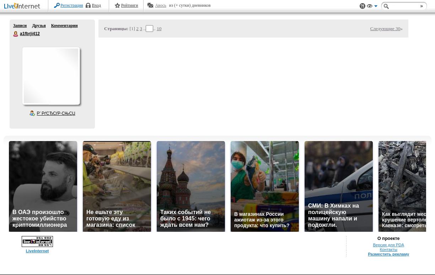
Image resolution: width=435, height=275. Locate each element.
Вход (96, 5)
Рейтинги (129, 5)
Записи (20, 25)
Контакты (388, 249)
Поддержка (362, 6)
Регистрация (71, 5)
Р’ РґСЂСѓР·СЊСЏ (56, 113)
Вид (372, 7)
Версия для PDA (388, 245)
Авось (160, 5)
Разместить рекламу (388, 254)
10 (159, 28)
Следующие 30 (385, 28)
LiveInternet (23, 6)
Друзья (38, 25)
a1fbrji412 (16, 34)
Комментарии (64, 25)
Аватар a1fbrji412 (50, 75)
